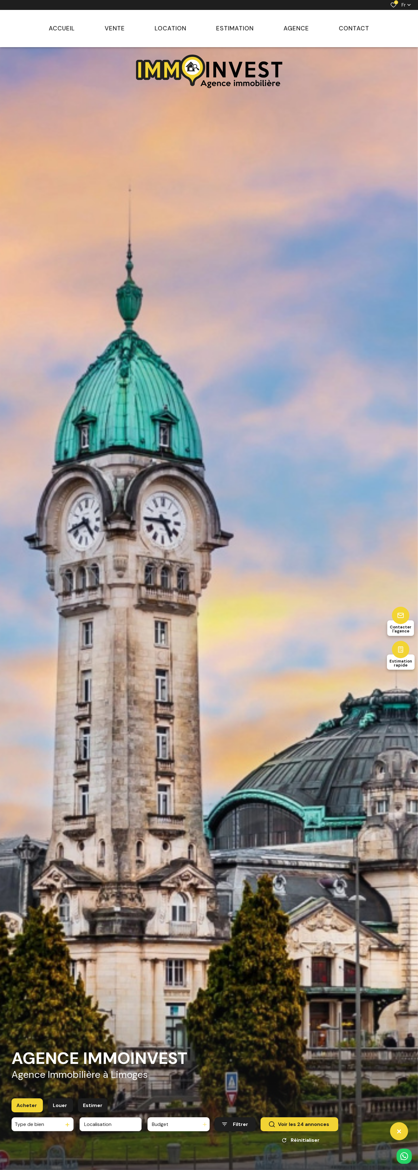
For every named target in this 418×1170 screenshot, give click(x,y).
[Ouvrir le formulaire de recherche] (235, 1128)
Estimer (92, 1108)
